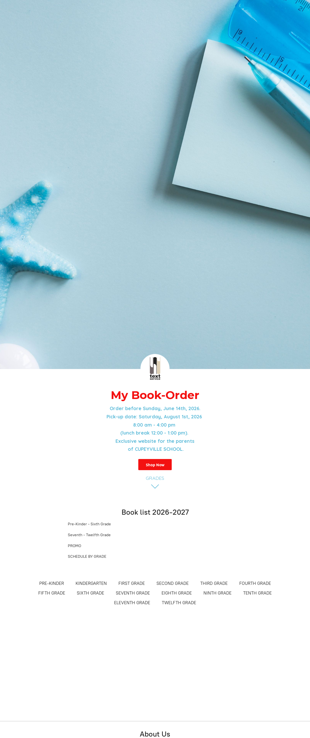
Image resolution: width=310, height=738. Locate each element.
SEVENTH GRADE (133, 593)
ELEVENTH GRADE (132, 602)
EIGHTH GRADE (177, 593)
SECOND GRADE (172, 583)
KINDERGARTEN (91, 583)
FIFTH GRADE (51, 593)
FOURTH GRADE (255, 583)
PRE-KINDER (51, 583)
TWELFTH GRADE (179, 602)
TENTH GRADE (257, 593)
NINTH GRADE (217, 593)
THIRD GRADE (214, 583)
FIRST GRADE (131, 583)
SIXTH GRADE (90, 593)
